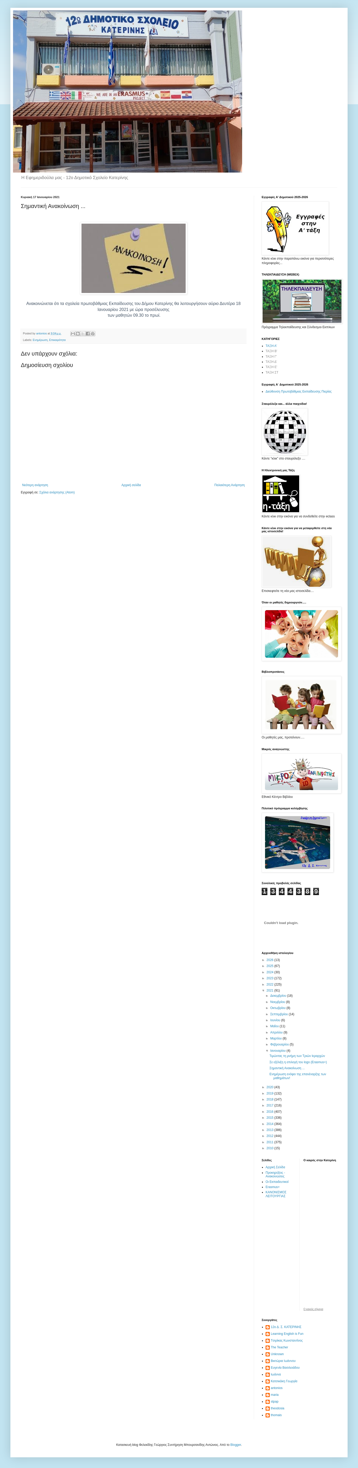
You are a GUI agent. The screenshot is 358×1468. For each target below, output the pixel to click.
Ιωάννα (276, 1374)
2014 (270, 1124)
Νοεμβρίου (278, 1002)
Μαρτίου (276, 1038)
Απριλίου (277, 1032)
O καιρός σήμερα (313, 1309)
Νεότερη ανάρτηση (35, 485)
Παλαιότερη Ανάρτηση (229, 485)
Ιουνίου (275, 1020)
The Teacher (279, 1347)
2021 (270, 990)
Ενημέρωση (40, 339)
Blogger (235, 1445)
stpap (274, 1401)
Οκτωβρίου (278, 1008)
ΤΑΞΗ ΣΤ (272, 372)
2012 (270, 1136)
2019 (270, 1093)
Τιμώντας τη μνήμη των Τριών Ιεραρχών (297, 1056)
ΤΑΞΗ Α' (271, 346)
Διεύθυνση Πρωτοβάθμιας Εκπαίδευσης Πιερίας (299, 391)
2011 (270, 1142)
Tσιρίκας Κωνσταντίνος (287, 1340)
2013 (270, 1130)
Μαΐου (275, 1026)
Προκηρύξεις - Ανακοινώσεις (275, 1174)
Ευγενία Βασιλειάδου (285, 1367)
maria (275, 1395)
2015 (270, 1118)
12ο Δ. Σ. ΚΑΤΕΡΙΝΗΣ (286, 1327)
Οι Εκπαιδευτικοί (277, 1182)
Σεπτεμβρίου (279, 1014)
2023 (270, 978)
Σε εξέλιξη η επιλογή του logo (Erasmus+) (298, 1062)
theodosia (277, 1408)
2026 (270, 960)
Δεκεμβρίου (278, 996)
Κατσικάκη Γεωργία (284, 1381)
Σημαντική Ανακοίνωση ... (287, 1068)
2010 (270, 1148)
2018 (270, 1099)
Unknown (277, 1354)
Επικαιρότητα (57, 339)
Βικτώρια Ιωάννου (283, 1361)
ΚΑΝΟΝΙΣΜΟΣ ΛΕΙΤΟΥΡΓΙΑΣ (276, 1194)
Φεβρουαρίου (280, 1044)
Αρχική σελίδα (131, 485)
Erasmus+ (273, 1187)
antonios (276, 1388)
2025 (270, 966)
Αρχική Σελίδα (275, 1167)
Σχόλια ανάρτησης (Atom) (57, 492)
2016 (270, 1112)
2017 (270, 1105)
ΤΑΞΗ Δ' (271, 362)
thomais (276, 1415)
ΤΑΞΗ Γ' (271, 356)
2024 (270, 972)
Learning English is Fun (287, 1334)
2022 (270, 984)
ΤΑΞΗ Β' (271, 351)
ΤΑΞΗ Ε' (271, 367)
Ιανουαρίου (278, 1051)
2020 (270, 1087)
